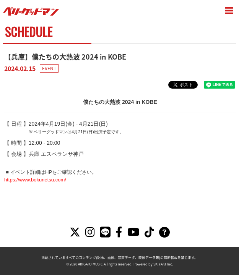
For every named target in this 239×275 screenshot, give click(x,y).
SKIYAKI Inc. (163, 264)
